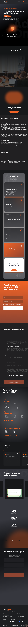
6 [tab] (18, 500)
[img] (3, 43)
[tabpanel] (14, 30)
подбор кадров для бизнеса (7, 616)
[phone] (13, 301)
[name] (13, 297)
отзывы (4, 619)
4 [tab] (15, 500)
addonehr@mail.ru (20, 619)
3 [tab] (13, 500)
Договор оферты (5, 625)
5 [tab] (16, 500)
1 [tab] (9, 500)
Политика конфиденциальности (14, 625)
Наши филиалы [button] (12, 619)
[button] (21, 1)
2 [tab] (11, 500)
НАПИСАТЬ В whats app (21, 616)
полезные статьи (6, 621)
